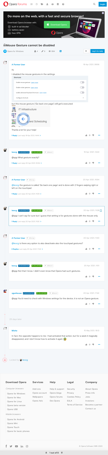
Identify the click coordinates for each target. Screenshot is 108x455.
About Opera (91, 380)
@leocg (30, 171)
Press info (90, 384)
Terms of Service (75, 396)
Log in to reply (97, 42)
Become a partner (93, 396)
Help (52, 373)
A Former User (18, 56)
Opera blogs (55, 384)
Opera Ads (37, 392)
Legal (70, 373)
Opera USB (12, 401)
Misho (14, 322)
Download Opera (59, 16)
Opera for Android (15, 411)
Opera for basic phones (18, 422)
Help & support (57, 380)
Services (37, 373)
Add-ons (36, 380)
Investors (89, 392)
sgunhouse (17, 284)
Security (71, 380)
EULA (69, 392)
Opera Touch (13, 419)
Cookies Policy (74, 388)
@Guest (49, 143)
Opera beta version (16, 397)
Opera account (39, 384)
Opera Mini (12, 415)
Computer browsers (14, 380)
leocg (14, 143)
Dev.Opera (55, 392)
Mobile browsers (13, 406)
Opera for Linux (14, 393)
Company (91, 373)
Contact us (90, 400)
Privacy (70, 384)
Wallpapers (37, 388)
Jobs (87, 388)
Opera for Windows (15, 43)
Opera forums (56, 388)
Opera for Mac (14, 389)
